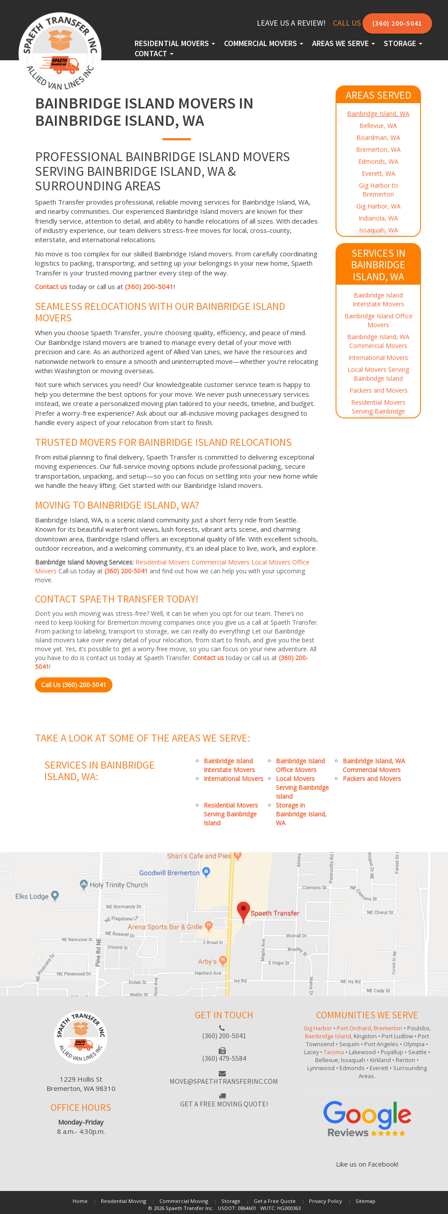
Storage (403, 43)
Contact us (51, 286)
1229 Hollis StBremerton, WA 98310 (81, 1084)
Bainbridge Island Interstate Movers (378, 299)
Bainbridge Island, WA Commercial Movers (378, 341)
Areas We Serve (343, 43)
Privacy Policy (325, 1201)
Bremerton (388, 1028)
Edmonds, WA (378, 161)
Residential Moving (123, 1201)
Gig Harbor (318, 1028)
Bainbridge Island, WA (378, 113)
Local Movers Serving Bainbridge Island (378, 374)
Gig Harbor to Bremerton (378, 189)
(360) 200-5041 (397, 23)
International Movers (378, 357)
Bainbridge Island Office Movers (378, 320)
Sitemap (365, 1201)
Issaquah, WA (378, 230)
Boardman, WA (378, 137)
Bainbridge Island (328, 1036)
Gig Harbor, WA (378, 206)
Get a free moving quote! (224, 1103)
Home (80, 1201)
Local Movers (270, 562)
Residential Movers (175, 43)
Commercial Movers (263, 43)
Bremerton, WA (378, 149)
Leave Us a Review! (291, 23)
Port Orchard (354, 1028)
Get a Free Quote (275, 1201)
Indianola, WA (378, 218)
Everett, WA (378, 173)
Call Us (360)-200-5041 (73, 684)
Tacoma (334, 1052)
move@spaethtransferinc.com (224, 1081)
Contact (154, 53)
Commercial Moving (183, 1201)
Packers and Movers (378, 390)
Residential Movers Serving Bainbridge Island (378, 411)
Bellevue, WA (378, 125)
